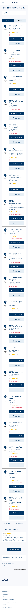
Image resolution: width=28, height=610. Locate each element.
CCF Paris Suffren (15, 447)
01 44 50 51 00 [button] (16, 411)
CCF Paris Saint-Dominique (15, 472)
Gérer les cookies (5, 591)
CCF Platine (13, 348)
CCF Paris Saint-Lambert (15, 51)
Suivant (21, 523)
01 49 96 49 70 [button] (16, 336)
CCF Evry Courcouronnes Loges (15, 203)
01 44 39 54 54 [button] (16, 314)
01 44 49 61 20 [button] (16, 460)
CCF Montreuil (14, 175)
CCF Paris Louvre (15, 423)
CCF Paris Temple (15, 326)
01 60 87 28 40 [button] (16, 218)
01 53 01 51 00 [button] (16, 113)
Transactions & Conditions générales (9, 602)
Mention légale (5, 594)
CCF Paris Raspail (15, 302)
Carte (20, 20)
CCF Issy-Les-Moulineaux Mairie (16, 150)
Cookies (3, 596)
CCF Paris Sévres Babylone (15, 279)
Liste (7, 20)
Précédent (7, 523)
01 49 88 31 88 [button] (16, 189)
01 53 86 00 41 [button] (16, 242)
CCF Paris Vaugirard (16, 26)
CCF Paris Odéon (15, 77)
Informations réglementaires (8, 599)
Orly (4, 565)
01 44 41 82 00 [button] (16, 89)
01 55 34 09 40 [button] (16, 436)
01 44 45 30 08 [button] (16, 361)
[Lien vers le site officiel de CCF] (15, 2)
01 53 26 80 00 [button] (16, 513)
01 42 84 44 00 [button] (16, 290)
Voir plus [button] (16, 43)
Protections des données (7, 607)
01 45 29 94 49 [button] (16, 164)
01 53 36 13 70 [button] (16, 266)
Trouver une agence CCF (8, 563)
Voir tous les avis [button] (14, 550)
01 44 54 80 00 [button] (16, 137)
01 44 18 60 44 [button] (16, 486)
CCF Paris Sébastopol (13, 126)
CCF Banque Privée (16, 372)
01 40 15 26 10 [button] (16, 385)
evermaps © (23, 569)
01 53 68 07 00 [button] (16, 39)
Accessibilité (4, 604)
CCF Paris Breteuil (15, 229)
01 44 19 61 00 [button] (16, 65)
